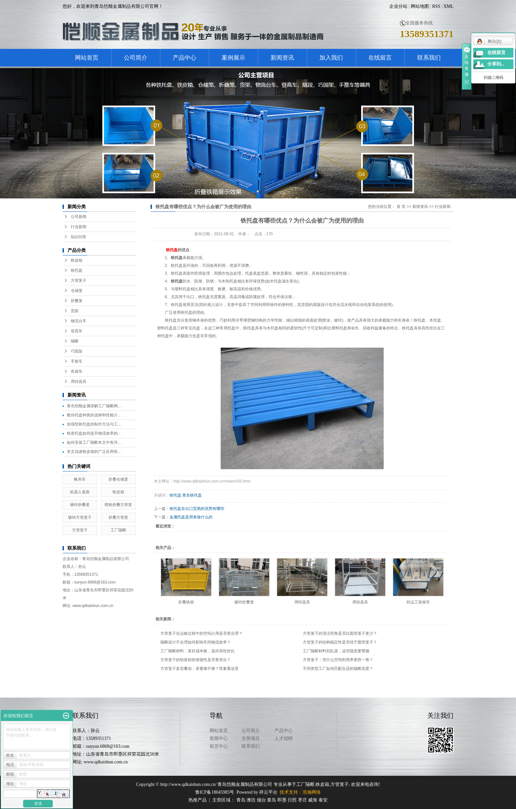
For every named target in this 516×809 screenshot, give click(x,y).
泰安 (323, 800)
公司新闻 (78, 216)
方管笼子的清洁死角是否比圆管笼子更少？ (340, 633)
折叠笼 (76, 300)
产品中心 (184, 57)
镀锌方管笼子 (80, 517)
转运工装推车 (418, 602)
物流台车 (78, 321)
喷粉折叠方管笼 (118, 504)
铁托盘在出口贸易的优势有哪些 (197, 508)
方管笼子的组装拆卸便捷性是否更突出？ (195, 659)
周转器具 (78, 381)
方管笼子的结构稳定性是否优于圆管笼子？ (340, 642)
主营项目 (251, 738)
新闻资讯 (282, 57)
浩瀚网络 (311, 792)
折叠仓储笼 (118, 479)
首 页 (401, 206)
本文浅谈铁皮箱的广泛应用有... (94, 451)
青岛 (240, 800)
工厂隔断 (118, 530)
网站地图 (420, 6)
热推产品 (197, 800)
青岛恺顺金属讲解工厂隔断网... (94, 406)
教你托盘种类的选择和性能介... (94, 415)
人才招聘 (283, 738)
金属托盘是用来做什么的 (191, 517)
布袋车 (76, 371)
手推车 (76, 361)
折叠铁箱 (186, 602)
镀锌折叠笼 (80, 504)
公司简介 (135, 57)
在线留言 (380, 57)
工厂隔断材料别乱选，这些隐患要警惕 (336, 651)
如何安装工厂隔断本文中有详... (94, 442)
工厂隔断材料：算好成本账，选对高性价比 (197, 651)
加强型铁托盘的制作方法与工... (94, 424)
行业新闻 (78, 226)
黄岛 (271, 800)
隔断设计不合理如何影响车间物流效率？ (195, 642)
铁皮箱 (76, 260)
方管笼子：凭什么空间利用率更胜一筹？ (338, 659)
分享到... (496, 64)
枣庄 (302, 800)
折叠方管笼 (118, 517)
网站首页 (86, 57)
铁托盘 (76, 270)
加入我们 (331, 57)
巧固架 (76, 351)
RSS (436, 6)
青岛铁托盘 (192, 495)
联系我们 (429, 57)
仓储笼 (76, 290)
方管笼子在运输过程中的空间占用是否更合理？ (201, 633)
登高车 (76, 331)
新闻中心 (219, 738)
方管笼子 (78, 280)
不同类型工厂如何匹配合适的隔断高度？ (338, 668)
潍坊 (251, 800)
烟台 (261, 800)
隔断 (75, 341)
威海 (312, 800)
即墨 (282, 800)
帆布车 (80, 479)
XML (448, 6)
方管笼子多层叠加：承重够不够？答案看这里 (199, 668)
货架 (75, 311)
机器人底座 (80, 492)
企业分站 (398, 6)
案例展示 (233, 57)
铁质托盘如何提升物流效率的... (94, 433)
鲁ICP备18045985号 (214, 792)
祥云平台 (268, 792)
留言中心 (219, 746)
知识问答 (78, 237)
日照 (292, 800)
